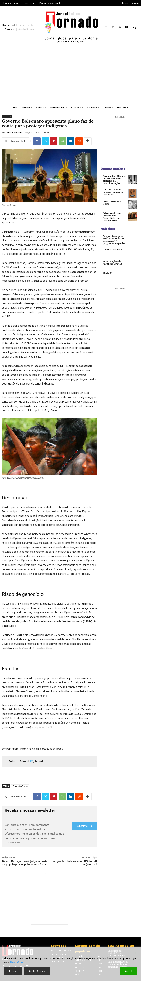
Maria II (107, 273)
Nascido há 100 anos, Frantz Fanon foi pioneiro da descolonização (114, 180)
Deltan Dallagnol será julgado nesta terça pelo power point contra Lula (24, 863)
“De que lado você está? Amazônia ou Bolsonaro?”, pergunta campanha (114, 240)
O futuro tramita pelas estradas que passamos (113, 192)
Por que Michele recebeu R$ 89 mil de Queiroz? (74, 863)
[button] (134, 27)
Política (7, 116)
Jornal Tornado (14, 132)
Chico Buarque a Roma (112, 202)
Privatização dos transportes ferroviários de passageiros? (112, 217)
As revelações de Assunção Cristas (112, 262)
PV (31, 761)
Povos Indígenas (20, 786)
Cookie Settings (37, 971)
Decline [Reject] (12, 971)
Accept (128, 971)
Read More (16, 962)
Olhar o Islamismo (113, 249)
